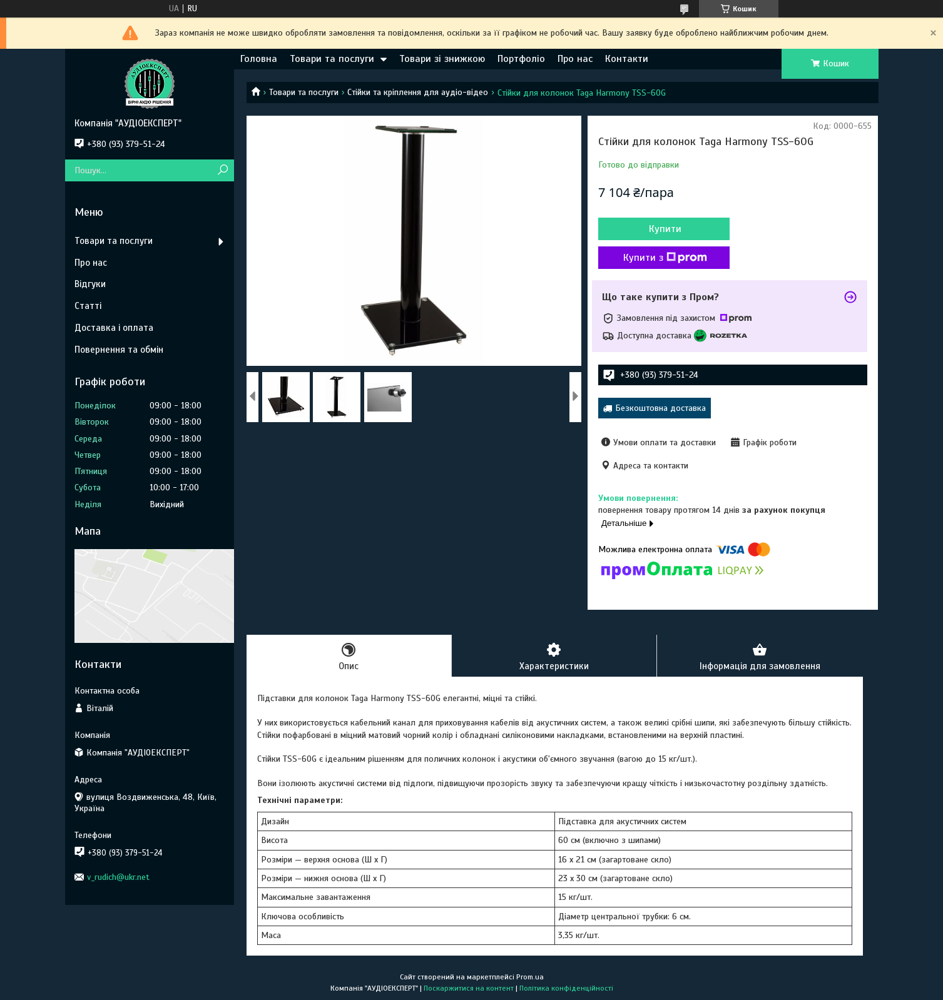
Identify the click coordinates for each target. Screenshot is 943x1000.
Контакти (626, 59)
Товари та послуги (332, 59)
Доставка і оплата (113, 327)
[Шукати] (223, 170)
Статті (87, 305)
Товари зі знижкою (442, 59)
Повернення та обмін (118, 349)
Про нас (575, 59)
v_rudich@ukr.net (118, 877)
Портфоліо (521, 59)
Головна (258, 59)
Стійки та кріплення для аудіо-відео (417, 92)
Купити (665, 229)
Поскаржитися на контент (469, 988)
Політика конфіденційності (566, 988)
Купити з (665, 257)
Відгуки (90, 284)
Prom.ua (530, 976)
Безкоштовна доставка (660, 408)
